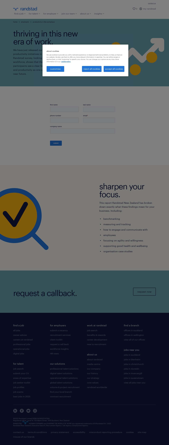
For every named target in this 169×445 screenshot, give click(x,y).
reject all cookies (91, 69)
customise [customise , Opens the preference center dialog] (55, 69)
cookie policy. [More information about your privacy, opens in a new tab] (66, 61)
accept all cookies (114, 69)
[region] (85, 60)
